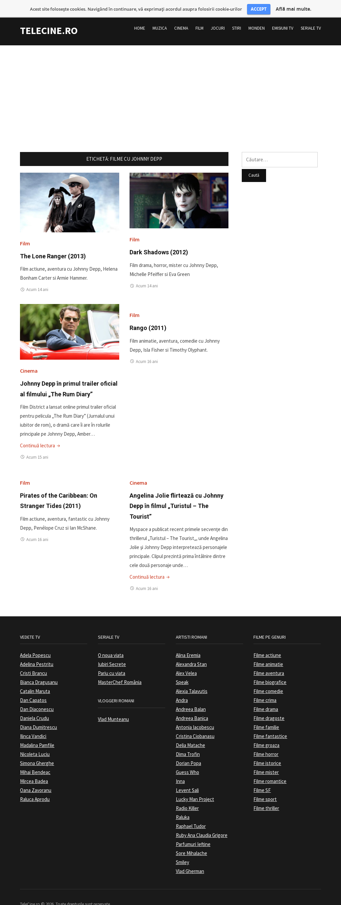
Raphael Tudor (191, 813)
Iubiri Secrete (112, 651)
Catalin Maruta (35, 678)
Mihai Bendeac (35, 759)
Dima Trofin (188, 741)
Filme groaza (266, 732)
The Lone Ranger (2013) (53, 243)
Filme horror (265, 741)
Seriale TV (311, 15)
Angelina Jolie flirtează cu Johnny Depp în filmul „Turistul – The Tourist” (176, 493)
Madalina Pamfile (37, 732)
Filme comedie (268, 678)
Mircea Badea (34, 768)
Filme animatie (268, 651)
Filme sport (265, 786)
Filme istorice (267, 750)
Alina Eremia (188, 642)
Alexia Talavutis (191, 678)
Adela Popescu (35, 642)
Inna (180, 768)
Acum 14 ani (37, 276)
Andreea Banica (192, 705)
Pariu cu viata (111, 660)
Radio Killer (187, 795)
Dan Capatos (33, 687)
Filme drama (265, 696)
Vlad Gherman (190, 858)
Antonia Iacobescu (195, 714)
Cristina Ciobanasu (195, 723)
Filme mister (266, 759)
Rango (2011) (148, 314)
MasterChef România (120, 669)
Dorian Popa (188, 750)
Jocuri (218, 15)
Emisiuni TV (282, 15)
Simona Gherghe (37, 750)
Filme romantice (269, 768)
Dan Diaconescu (37, 696)
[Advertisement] (170, 79)
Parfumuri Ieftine (193, 831)
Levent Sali (187, 777)
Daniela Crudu (34, 705)
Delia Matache (190, 732)
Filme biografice (269, 669)
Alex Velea (186, 660)
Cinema (181, 15)
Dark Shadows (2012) (159, 239)
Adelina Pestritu (36, 651)
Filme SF (262, 777)
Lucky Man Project (195, 786)
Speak (182, 669)
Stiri (236, 15)
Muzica (160, 15)
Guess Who (187, 759)
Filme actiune (267, 642)
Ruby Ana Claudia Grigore (201, 822)
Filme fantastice (270, 723)
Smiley (182, 849)
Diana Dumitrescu (38, 714)
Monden (256, 15)
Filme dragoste (268, 705)
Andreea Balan (191, 696)
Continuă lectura (40, 432)
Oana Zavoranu (35, 777)
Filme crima (264, 687)
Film (199, 15)
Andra (182, 687)
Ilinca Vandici (33, 723)
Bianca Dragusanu (39, 669)
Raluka (182, 804)
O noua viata (111, 642)
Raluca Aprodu (35, 786)
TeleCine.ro (49, 17)
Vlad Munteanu (113, 706)
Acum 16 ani (147, 348)
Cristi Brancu (33, 660)
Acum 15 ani (37, 444)
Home (139, 15)
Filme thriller (266, 795)
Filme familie (266, 714)
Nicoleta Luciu (35, 741)
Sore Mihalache (191, 840)
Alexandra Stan (191, 651)
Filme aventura (268, 660)
